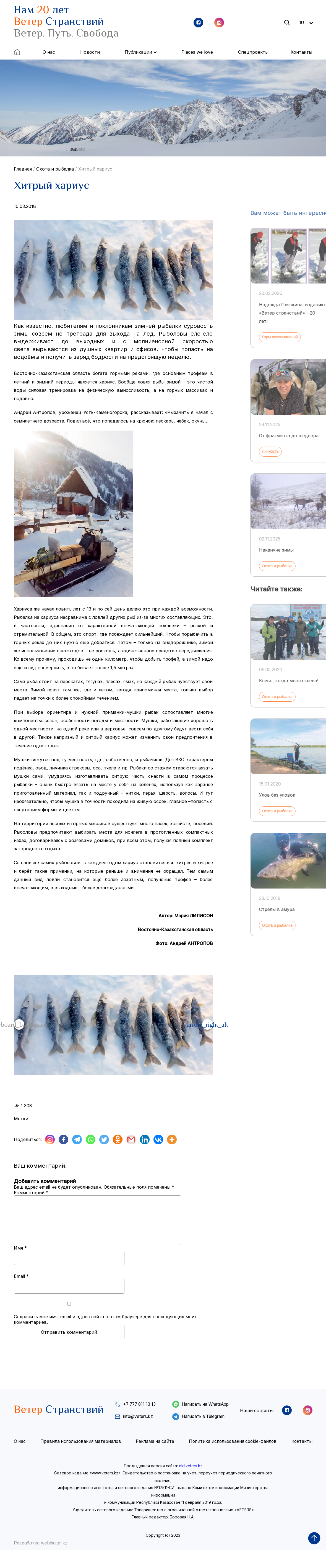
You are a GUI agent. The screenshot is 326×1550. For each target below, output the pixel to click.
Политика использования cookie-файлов (232, 1442)
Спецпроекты (253, 52)
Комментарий (31, 1192)
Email (21, 1276)
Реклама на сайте (154, 1442)
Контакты (301, 52)
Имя (20, 1248)
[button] (207, 1024)
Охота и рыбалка (55, 169)
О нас (49, 52)
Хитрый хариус (95, 169)
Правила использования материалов (80, 1442)
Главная (23, 169)
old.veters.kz (190, 1466)
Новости (90, 52)
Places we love (197, 52)
